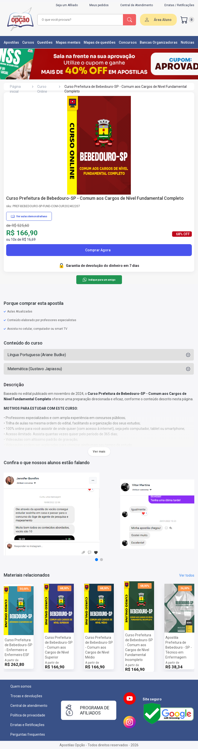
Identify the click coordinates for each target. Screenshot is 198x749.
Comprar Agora (98, 250)
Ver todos (186, 575)
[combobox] (80, 19)
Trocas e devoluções (26, 696)
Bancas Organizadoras (159, 42)
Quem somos (20, 686)
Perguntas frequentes (27, 734)
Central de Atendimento (136, 5)
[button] (96, 559)
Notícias (187, 42)
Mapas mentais (68, 42)
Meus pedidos (99, 5)
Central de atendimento (28, 706)
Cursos (28, 42)
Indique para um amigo (98, 280)
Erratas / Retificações (179, 5)
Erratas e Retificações (27, 725)
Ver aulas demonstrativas (29, 216)
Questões (45, 42)
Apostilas (11, 42)
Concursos (128, 42)
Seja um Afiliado (67, 5)
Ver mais (99, 451)
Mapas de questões (100, 42)
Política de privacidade (27, 715)
